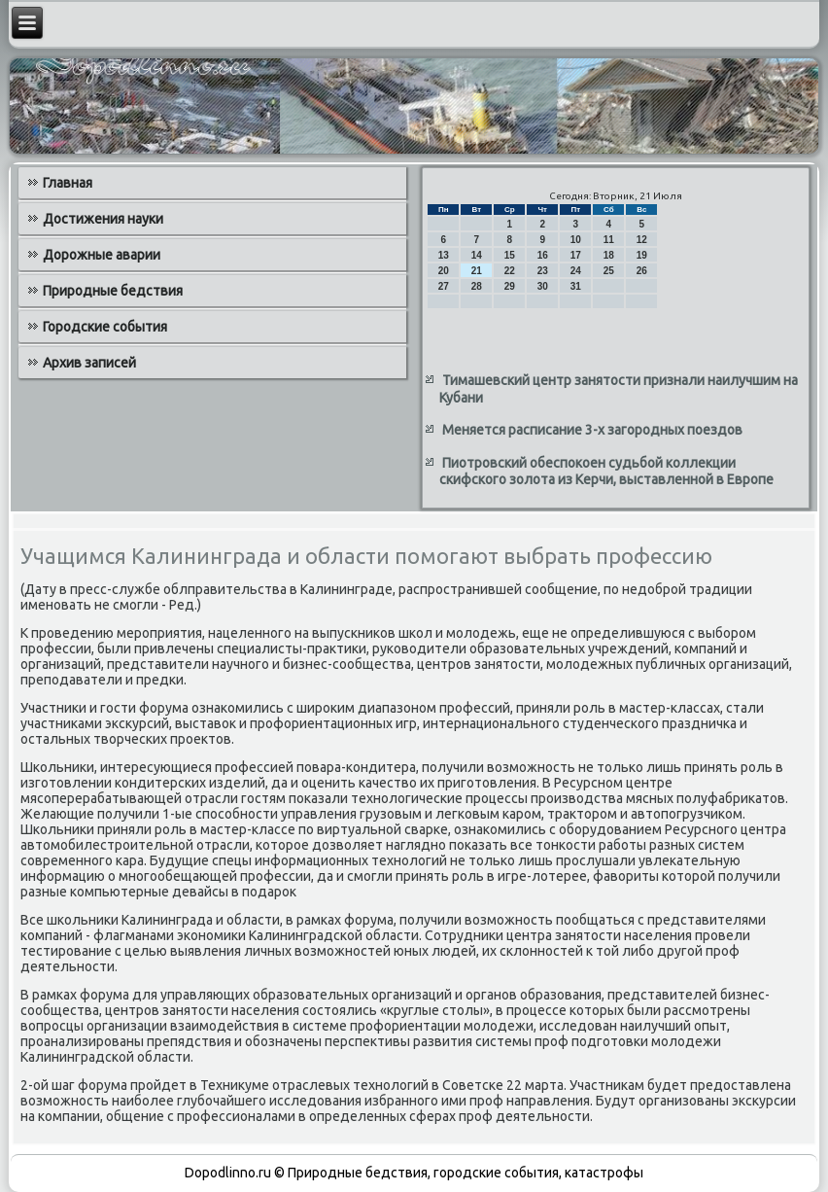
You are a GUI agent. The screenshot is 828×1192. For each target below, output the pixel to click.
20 (443, 270)
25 (609, 270)
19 (642, 255)
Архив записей (89, 362)
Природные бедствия (113, 290)
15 (509, 255)
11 (609, 239)
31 (575, 286)
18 (609, 255)
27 (443, 286)
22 (509, 270)
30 (542, 286)
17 (575, 255)
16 (542, 255)
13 (443, 255)
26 (642, 270)
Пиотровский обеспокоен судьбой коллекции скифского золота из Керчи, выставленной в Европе (606, 471)
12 (642, 239)
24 (575, 270)
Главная (67, 183)
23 (542, 270)
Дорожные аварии (101, 255)
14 (476, 255)
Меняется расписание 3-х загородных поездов (592, 430)
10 (575, 239)
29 (509, 286)
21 (476, 270)
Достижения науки (103, 219)
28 (476, 286)
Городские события (105, 326)
